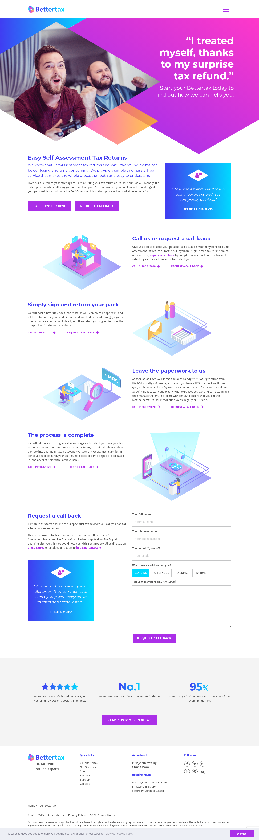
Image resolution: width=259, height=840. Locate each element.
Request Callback (97, 206)
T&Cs (41, 815)
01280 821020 (36, 548)
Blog (30, 815)
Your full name (181, 519)
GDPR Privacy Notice (103, 815)
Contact (85, 784)
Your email (181, 553)
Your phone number (181, 536)
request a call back (162, 255)
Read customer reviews (130, 720)
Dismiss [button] (242, 833)
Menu (226, 9)
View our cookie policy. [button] (119, 833)
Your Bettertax (89, 763)
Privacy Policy (77, 815)
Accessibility (56, 815)
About (83, 771)
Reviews (85, 776)
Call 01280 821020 (49, 206)
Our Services (88, 767)
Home (31, 806)
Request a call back (185, 266)
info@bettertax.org (88, 548)
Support (85, 780)
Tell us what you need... (181, 604)
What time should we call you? (151, 565)
